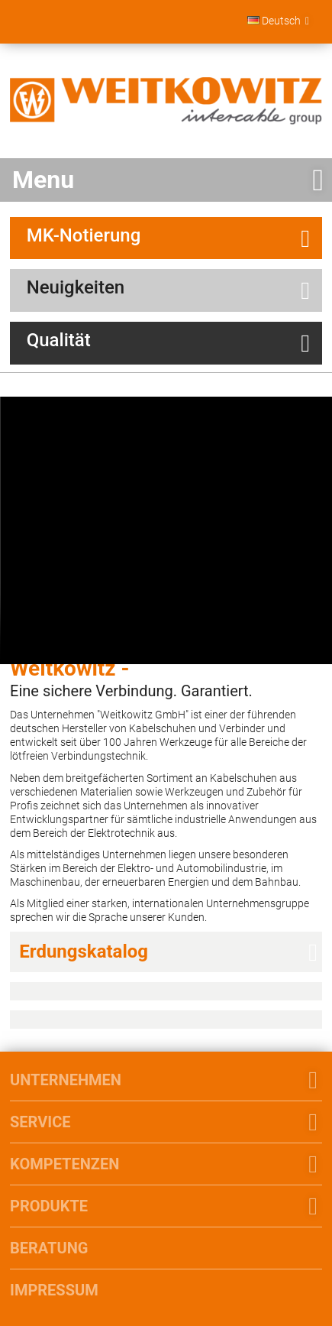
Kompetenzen (64, 1164)
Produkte (49, 1206)
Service (40, 1122)
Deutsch (274, 21)
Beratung (49, 1248)
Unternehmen (65, 1080)
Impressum (54, 1290)
